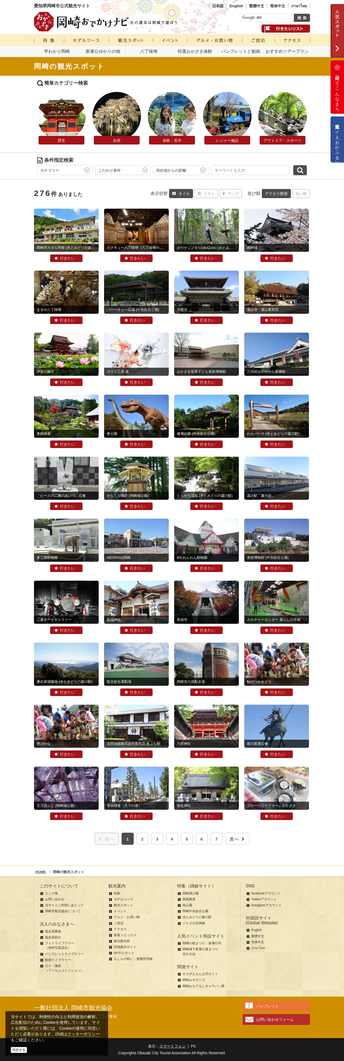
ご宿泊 (118, 923)
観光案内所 (122, 941)
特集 (117, 893)
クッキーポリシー (83, 1034)
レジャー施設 (227, 140)
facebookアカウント (266, 893)
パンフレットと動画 (240, 51)
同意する (18, 1050)
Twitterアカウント (264, 899)
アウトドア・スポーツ (282, 140)
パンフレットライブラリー (64, 954)
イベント (120, 911)
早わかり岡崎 (57, 51)
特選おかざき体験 (195, 51)
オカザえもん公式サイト (200, 974)
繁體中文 (256, 6)
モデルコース (123, 899)
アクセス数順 (276, 193)
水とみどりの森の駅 (197, 917)
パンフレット (267, 1006)
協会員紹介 (53, 937)
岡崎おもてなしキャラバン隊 (204, 986)
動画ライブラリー (58, 960)
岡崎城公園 (191, 893)
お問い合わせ (54, 899)
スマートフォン (172, 1046)
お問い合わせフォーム (275, 1019)
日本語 (217, 6)
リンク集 (51, 893)
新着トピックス (125, 935)
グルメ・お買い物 (127, 917)
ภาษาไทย (299, 6)
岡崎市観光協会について (63, 911)
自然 (117, 140)
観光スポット (123, 905)
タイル (181, 193)
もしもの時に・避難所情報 (133, 959)
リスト (206, 193)
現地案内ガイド (125, 947)
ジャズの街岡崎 (194, 923)
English (236, 6)
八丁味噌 (148, 51)
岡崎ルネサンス (194, 980)
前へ (107, 839)
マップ (231, 193)
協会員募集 (53, 931)
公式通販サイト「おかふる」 (337, 139)
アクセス (120, 929)
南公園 (187, 905)
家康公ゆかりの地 (103, 51)
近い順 (301, 193)
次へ (237, 839)
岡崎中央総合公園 (195, 911)
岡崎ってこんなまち (337, 87)
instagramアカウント (266, 905)
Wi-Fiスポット (124, 953)
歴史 (61, 140)
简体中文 (277, 6)
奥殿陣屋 (189, 899)
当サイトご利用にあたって (64, 905)
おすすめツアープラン (287, 51)
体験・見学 (172, 140)
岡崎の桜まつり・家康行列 (202, 943)
